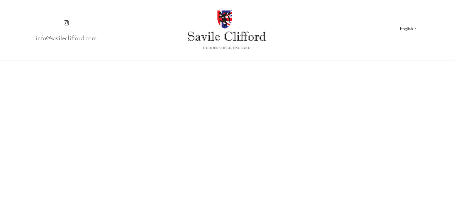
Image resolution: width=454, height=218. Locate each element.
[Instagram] (66, 23)
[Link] (226, 30)
